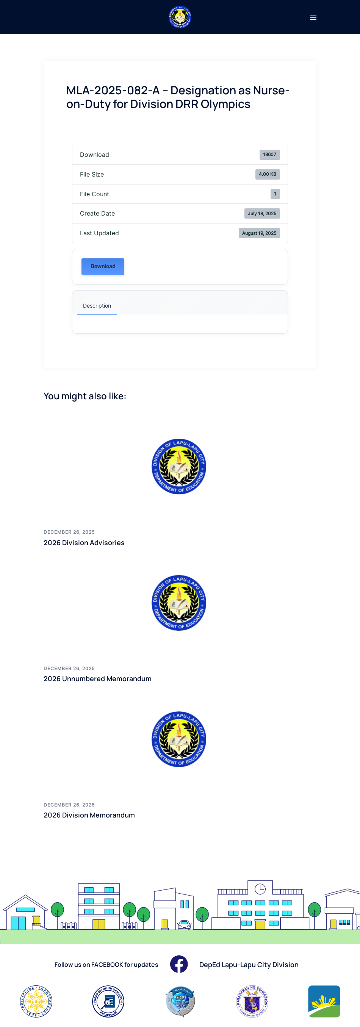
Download (103, 266)
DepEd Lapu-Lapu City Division (249, 964)
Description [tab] (97, 305)
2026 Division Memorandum (89, 814)
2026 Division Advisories (84, 542)
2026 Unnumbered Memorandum (98, 678)
